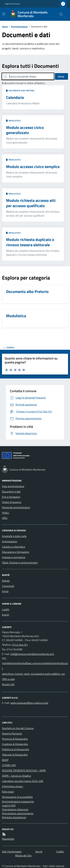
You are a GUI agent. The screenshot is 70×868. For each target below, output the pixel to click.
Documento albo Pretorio (20, 90)
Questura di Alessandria (15, 744)
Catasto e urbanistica (13, 547)
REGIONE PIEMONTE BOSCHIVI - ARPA (24, 770)
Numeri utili (8, 684)
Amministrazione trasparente (18, 801)
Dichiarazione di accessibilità (17, 797)
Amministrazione (19, 26)
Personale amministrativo (16, 507)
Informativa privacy (12, 786)
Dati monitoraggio (11, 851)
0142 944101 (20, 645)
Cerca (61, 76)
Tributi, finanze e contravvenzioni (20, 562)
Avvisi (5, 591)
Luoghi (5, 609)
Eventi (5, 615)
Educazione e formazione (15, 552)
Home (5, 26)
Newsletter (8, 839)
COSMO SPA (9, 765)
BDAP (5, 760)
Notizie (6, 581)
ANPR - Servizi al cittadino (16, 776)
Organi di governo (11, 502)
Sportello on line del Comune (18, 728)
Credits (60, 851)
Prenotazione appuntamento (17, 813)
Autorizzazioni (9, 541)
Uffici (4, 518)
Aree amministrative (13, 486)
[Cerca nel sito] (60, 14)
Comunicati (8, 586)
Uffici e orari (8, 679)
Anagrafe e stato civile (14, 536)
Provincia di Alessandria (15, 739)
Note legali (8, 792)
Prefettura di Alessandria (15, 749)
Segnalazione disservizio (15, 809)
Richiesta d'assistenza (14, 817)
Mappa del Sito (23, 855)
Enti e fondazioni (11, 497)
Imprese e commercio (13, 557)
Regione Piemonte (12, 3)
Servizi (38, 851)
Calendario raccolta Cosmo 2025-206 (22, 781)
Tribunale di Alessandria (15, 755)
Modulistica (13, 120)
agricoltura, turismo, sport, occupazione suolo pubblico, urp (33, 674)
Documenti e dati (11, 492)
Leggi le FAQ (9, 805)
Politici (5, 513)
